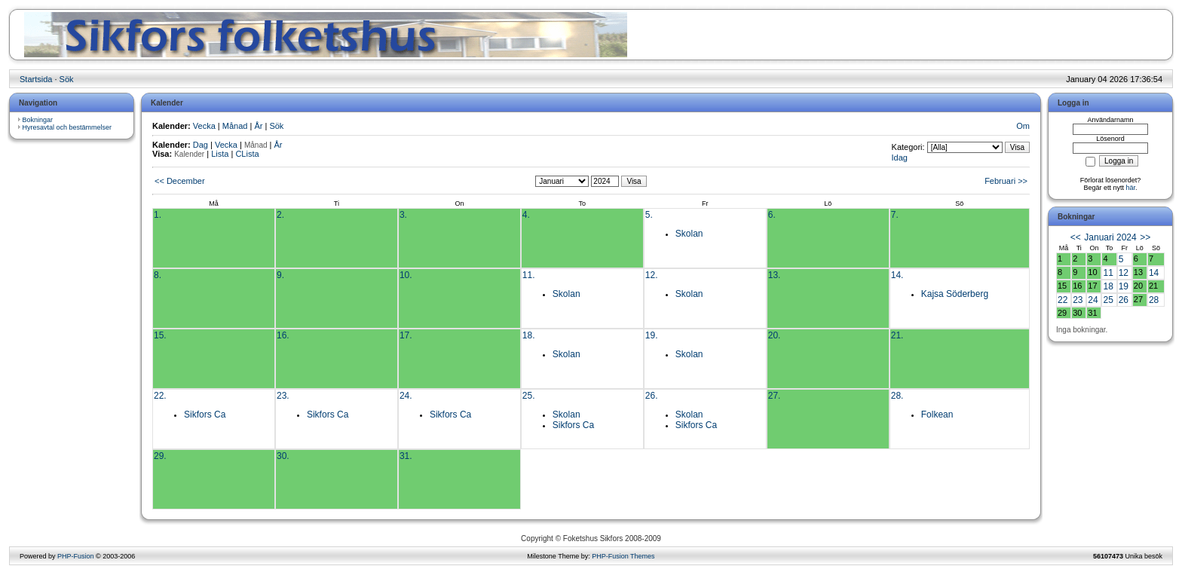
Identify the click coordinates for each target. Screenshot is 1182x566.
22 (1062, 300)
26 (1123, 300)
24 (1093, 300)
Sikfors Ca (204, 414)
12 (1123, 273)
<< (1075, 237)
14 (1154, 273)
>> (1145, 237)
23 (1077, 300)
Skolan (689, 233)
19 (1123, 286)
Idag (900, 157)
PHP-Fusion (75, 556)
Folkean (937, 414)
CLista (247, 153)
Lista (219, 153)
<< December (180, 180)
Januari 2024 (1110, 237)
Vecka (204, 125)
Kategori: (908, 146)
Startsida (36, 79)
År (258, 125)
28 (1154, 300)
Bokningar (38, 120)
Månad (235, 125)
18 (1108, 286)
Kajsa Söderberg (954, 294)
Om (1023, 125)
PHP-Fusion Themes (623, 556)
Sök (67, 79)
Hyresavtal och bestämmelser (67, 127)
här (1131, 187)
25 (1108, 300)
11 (1108, 273)
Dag (200, 144)
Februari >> (1005, 180)
